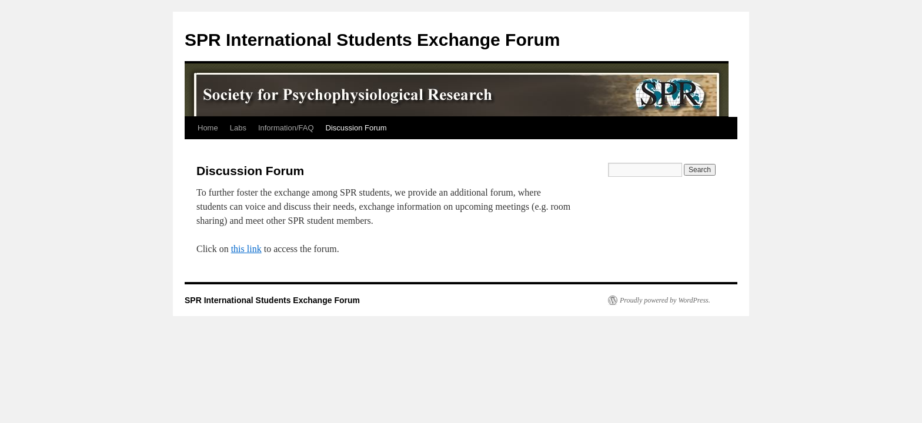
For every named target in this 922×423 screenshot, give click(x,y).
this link (246, 249)
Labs (238, 127)
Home (208, 127)
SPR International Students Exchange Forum (372, 39)
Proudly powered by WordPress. (665, 300)
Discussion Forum (356, 127)
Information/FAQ (286, 127)
